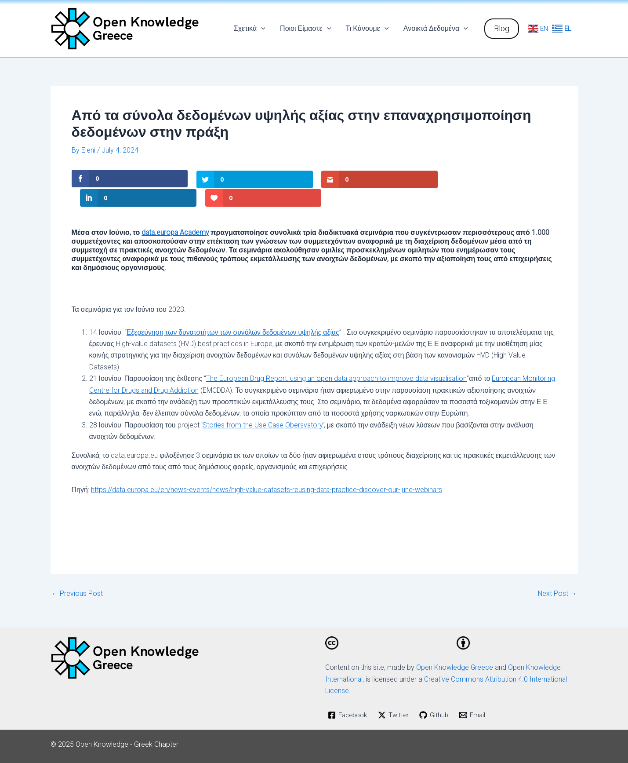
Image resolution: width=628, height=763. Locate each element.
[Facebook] (349, 695)
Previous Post (77, 573)
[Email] (478, 695)
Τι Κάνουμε (367, 28)
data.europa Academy (176, 212)
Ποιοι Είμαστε (306, 28)
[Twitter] (397, 695)
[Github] (439, 695)
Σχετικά (251, 28)
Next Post (557, 573)
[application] (263, 28)
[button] (501, 28)
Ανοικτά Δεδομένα (436, 28)
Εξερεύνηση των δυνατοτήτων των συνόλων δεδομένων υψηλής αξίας (234, 312)
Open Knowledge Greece (455, 647)
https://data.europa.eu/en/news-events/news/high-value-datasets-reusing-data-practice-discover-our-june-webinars (268, 470)
